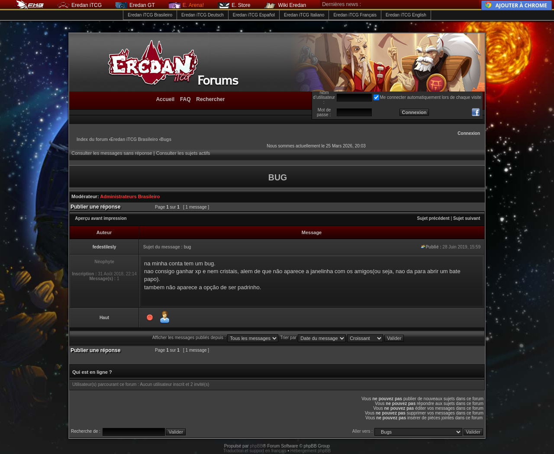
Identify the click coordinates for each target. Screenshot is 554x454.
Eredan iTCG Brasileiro (150, 15)
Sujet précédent (433, 218)
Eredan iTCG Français (354, 15)
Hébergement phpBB (310, 450)
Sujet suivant (466, 218)
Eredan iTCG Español (254, 15)
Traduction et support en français (255, 450)
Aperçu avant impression (100, 218)
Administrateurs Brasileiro (130, 196)
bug (187, 247)
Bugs (166, 139)
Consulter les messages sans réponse (111, 153)
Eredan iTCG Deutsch (202, 15)
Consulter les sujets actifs (183, 153)
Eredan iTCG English (406, 15)
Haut (104, 317)
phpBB (256, 446)
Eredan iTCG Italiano (304, 15)
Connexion (468, 133)
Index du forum (92, 139)
